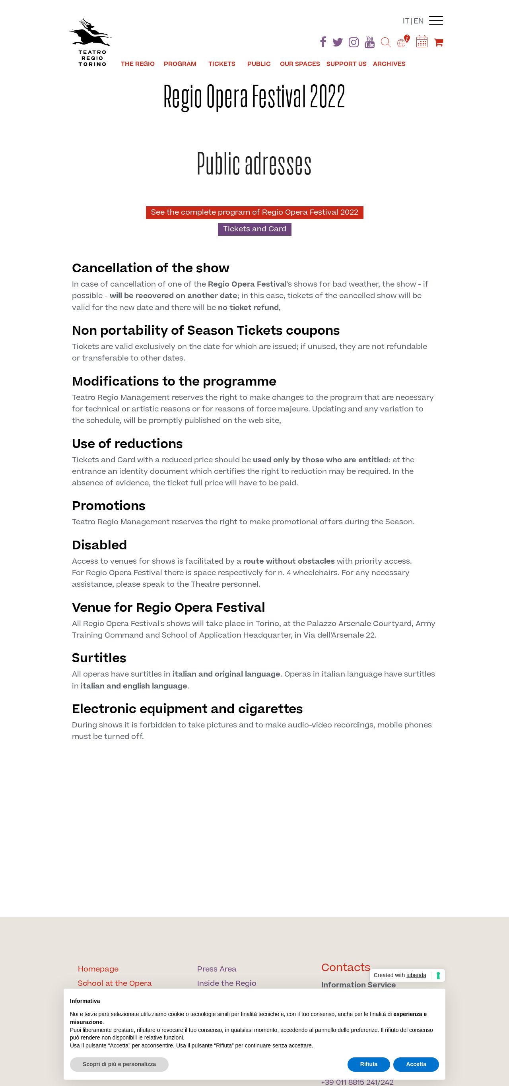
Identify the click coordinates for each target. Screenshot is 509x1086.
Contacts (346, 967)
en (419, 21)
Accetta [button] (416, 1064)
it (406, 21)
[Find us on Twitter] (337, 44)
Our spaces (300, 64)
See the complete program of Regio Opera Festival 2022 (254, 212)
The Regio (138, 64)
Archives (389, 64)
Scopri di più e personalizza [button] (119, 1064)
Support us (346, 64)
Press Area (217, 969)
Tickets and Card (254, 229)
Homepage (98, 969)
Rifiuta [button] (369, 1064)
